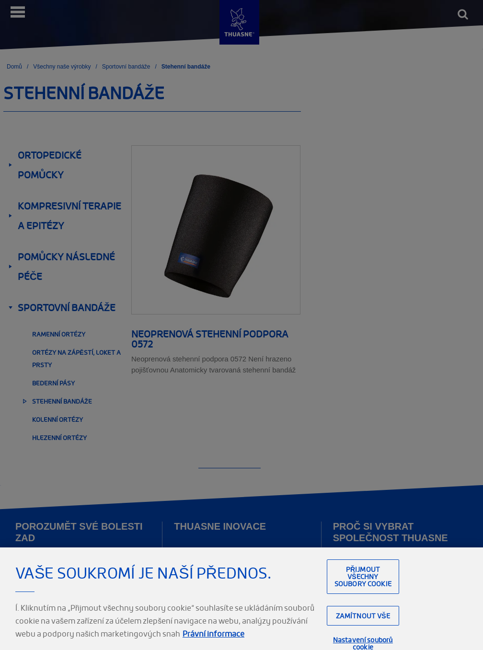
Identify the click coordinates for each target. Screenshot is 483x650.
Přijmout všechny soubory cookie (362, 583)
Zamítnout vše (363, 622)
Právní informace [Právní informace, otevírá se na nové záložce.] (213, 640)
